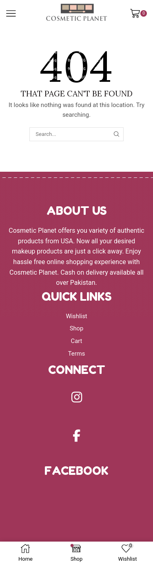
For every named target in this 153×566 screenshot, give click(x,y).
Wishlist (76, 316)
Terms (76, 353)
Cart (76, 341)
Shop (77, 328)
